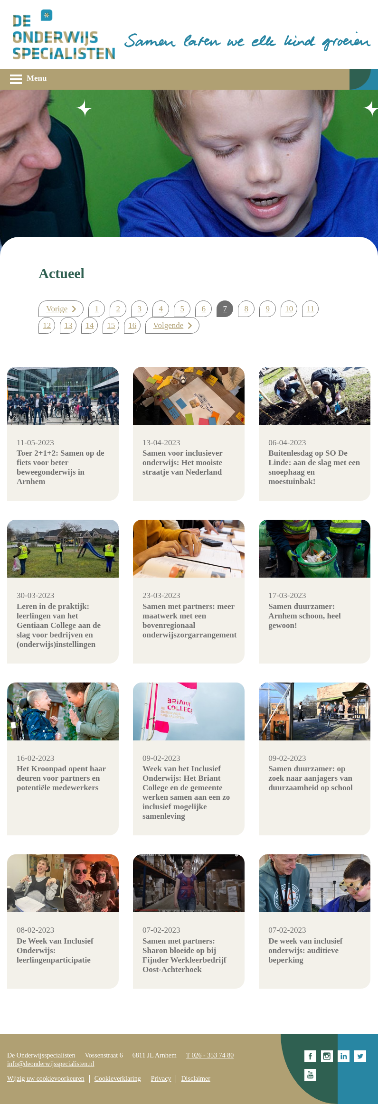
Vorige (56, 308)
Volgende (168, 325)
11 (310, 308)
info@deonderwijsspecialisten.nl (50, 1063)
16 (132, 325)
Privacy (161, 1078)
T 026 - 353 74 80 (210, 1055)
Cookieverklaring (117, 1078)
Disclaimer (195, 1078)
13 (68, 325)
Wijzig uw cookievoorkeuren (46, 1078)
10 (289, 308)
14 (89, 325)
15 (111, 325)
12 (47, 325)
